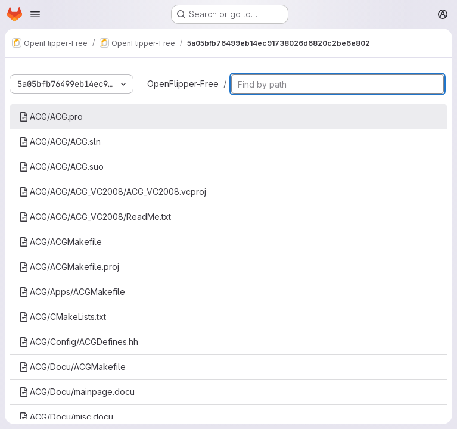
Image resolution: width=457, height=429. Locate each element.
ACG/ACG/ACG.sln (60, 141)
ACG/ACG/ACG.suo (61, 166)
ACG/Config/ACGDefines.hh (78, 342)
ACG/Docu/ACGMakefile (72, 367)
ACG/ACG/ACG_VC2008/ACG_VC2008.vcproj (112, 191)
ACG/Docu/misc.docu (66, 417)
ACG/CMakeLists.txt (62, 317)
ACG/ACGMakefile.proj (69, 267)
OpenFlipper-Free (183, 84)
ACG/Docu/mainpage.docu (77, 392)
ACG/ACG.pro (51, 116)
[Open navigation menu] (35, 14)
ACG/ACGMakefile (60, 242)
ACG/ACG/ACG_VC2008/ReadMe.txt (95, 217)
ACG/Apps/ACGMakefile (72, 292)
